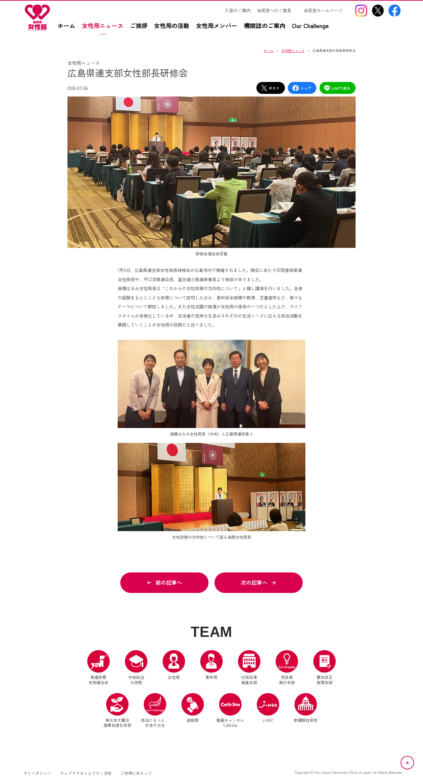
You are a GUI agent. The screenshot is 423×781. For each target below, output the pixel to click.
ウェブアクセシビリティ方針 (86, 773)
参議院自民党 (306, 708)
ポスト (270, 88)
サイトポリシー (37, 773)
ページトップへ (413, 760)
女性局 (174, 665)
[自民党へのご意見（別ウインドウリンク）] (277, 10)
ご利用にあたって (136, 773)
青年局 (211, 665)
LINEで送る (337, 88)
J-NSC (268, 708)
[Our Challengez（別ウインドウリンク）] (313, 29)
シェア (301, 88)
